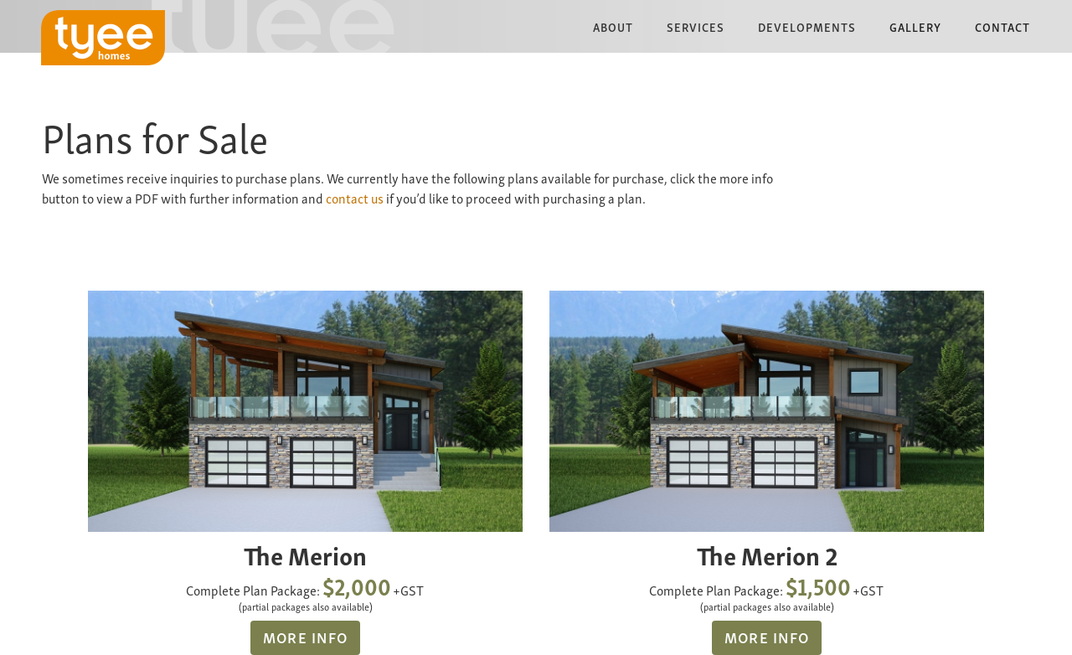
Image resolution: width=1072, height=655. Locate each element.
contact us (355, 198)
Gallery (915, 26)
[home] (103, 37)
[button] (613, 26)
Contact (1002, 26)
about (613, 26)
